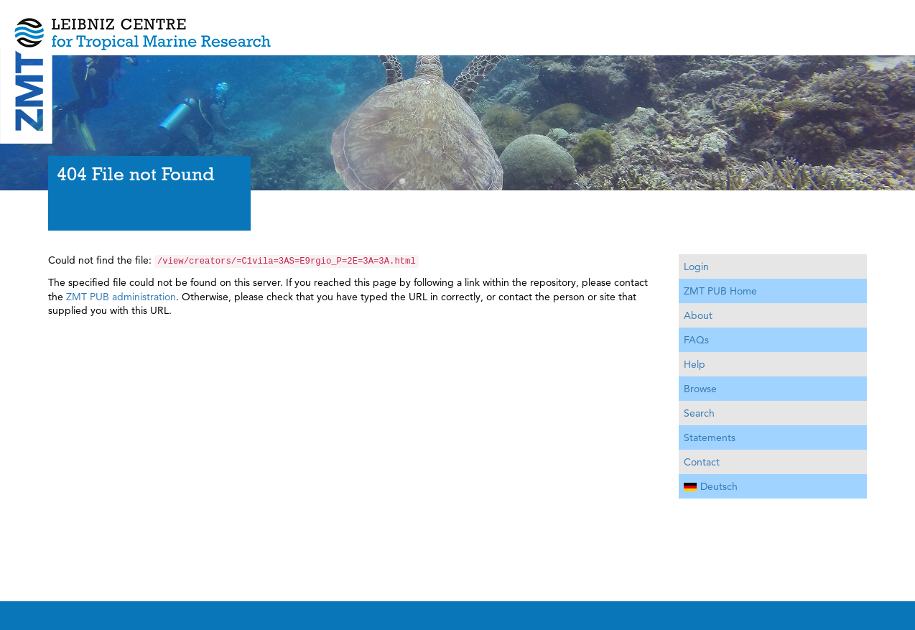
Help (694, 364)
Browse (700, 388)
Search (699, 413)
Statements (709, 437)
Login (696, 266)
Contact (702, 461)
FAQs (696, 339)
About (698, 315)
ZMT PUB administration (121, 296)
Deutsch (711, 486)
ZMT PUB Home (720, 290)
